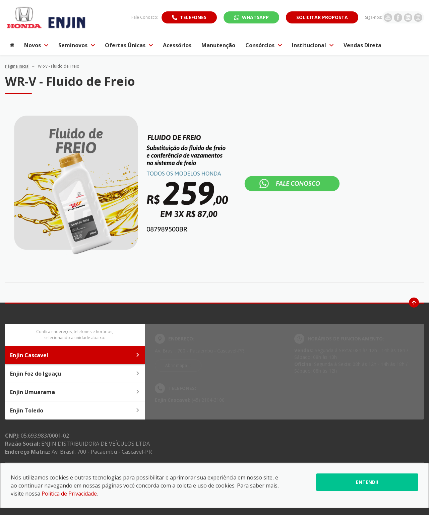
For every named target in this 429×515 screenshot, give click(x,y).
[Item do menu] (12, 45)
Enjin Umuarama (75, 392)
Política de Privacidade (69, 493)
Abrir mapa (176, 365)
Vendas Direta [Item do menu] (362, 45)
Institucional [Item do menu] (312, 45)
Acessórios (177, 45)
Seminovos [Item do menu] (76, 45)
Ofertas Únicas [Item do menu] (129, 45)
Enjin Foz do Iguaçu (75, 373)
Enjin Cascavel (75, 355)
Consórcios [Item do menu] (263, 45)
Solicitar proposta (322, 17)
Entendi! (367, 482)
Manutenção (218, 45)
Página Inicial (17, 66)
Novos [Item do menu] (36, 45)
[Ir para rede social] (388, 17)
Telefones (193, 17)
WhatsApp (255, 17)
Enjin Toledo (75, 410)
